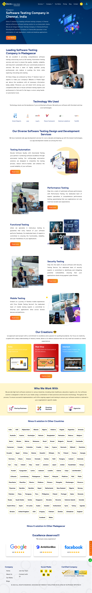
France (74, 453)
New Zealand (61, 488)
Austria (21, 435)
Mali (72, 476)
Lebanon (41, 470)
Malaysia (55, 476)
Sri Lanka (29, 506)
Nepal (39, 488)
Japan (54, 465)
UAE (16, 429)
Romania (80, 494)
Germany (12, 459)
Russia (10, 500)
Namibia (22, 488)
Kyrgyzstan (23, 470)
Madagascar (36, 476)
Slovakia (49, 500)
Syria (66, 506)
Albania (35, 429)
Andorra (53, 429)
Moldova (40, 482)
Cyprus (54, 447)
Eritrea (25, 453)
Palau (20, 494)
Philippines (45, 494)
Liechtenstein (76, 470)
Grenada (37, 459)
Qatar (72, 494)
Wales (51, 517)
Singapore (39, 500)
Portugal (63, 494)
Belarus (70, 435)
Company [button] (49, 4)
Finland (65, 453)
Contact (76, 4)
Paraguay (28, 494)
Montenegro (70, 482)
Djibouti (72, 447)
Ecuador (9, 453)
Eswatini (42, 453)
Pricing (65, 4)
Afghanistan (26, 429)
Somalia (81, 500)
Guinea (46, 459)
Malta (79, 476)
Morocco (80, 482)
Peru (36, 494)
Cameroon (10, 447)
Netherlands (49, 488)
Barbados (61, 435)
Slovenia (58, 500)
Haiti (53, 459)
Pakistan (11, 494)
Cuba (46, 447)
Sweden (46, 506)
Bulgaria (60, 441)
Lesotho (50, 470)
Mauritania (12, 482)
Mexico (31, 482)
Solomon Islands (70, 500)
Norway (80, 488)
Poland (55, 494)
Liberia (59, 470)
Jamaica (45, 465)
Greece (28, 459)
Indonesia (80, 459)
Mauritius (23, 482)
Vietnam (51, 511)
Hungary (62, 459)
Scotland (42, 517)
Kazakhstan (72, 465)
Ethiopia (51, 453)
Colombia (29, 447)
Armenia (80, 429)
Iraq (15, 465)
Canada (20, 447)
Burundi (69, 441)
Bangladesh (51, 435)
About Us (9, 574)
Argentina (71, 429)
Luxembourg (24, 476)
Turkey (74, 506)
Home (8, 571)
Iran (9, 465)
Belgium (79, 435)
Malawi (46, 476)
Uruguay (42, 511)
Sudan (38, 506)
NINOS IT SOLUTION (48, 585)
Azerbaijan (31, 435)
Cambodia (79, 441)
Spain (21, 506)
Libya (66, 470)
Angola (62, 429)
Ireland (23, 465)
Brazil (45, 441)
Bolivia (27, 441)
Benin (11, 441)
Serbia (30, 500)
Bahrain (40, 435)
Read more (15, 172)
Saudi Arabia (20, 500)
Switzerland (57, 506)
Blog (70, 4)
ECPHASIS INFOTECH (73, 585)
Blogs (8, 581)
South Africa (11, 506)
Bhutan (19, 441)
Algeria (44, 429)
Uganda (82, 506)
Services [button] (40, 4)
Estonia (33, 453)
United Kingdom (23, 511)
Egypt (18, 453)
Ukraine (12, 511)
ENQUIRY (90, 548)
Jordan (62, 465)
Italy (30, 465)
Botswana (36, 441)
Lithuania (13, 476)
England (79, 511)
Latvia (33, 470)
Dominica (82, 447)
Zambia (60, 511)
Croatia (38, 447)
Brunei (52, 441)
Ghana (20, 459)
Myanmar (12, 488)
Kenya (82, 465)
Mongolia (59, 482)
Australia (13, 435)
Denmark (63, 447)
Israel (37, 465)
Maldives (65, 476)
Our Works (58, 4)
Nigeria (71, 488)
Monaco (49, 482)
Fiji (59, 453)
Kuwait (13, 470)
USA (34, 511)
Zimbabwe (69, 511)
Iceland (71, 459)
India (10, 429)
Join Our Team (23, 571)
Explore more (46, 376)
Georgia (82, 453)
